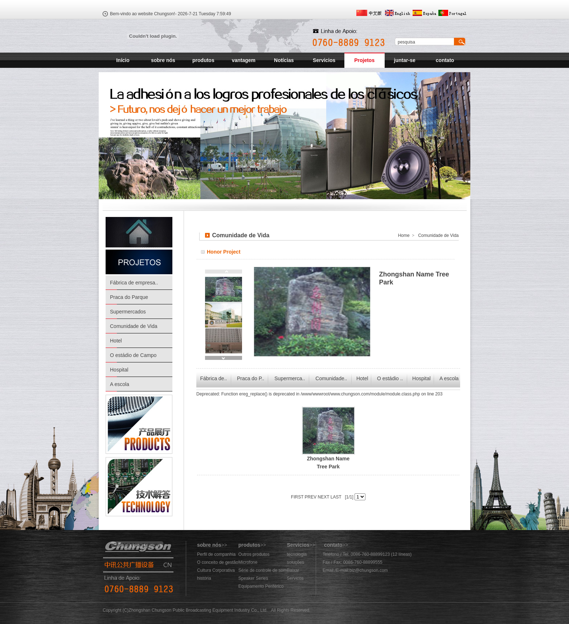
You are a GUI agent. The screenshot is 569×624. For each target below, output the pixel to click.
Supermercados (128, 312)
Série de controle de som (262, 570)
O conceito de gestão (217, 562)
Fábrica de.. (213, 378)
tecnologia (297, 554)
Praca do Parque (129, 297)
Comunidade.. (331, 378)
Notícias (284, 60)
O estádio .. (390, 378)
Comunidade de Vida (133, 326)
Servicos (295, 578)
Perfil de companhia (216, 554)
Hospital (119, 370)
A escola (119, 384)
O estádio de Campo (133, 355)
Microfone (248, 562)
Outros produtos (254, 554)
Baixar (293, 570)
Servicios (324, 60)
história (204, 578)
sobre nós (163, 60)
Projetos (364, 60)
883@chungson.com (343, 578)
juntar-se (405, 60)
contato (445, 60)
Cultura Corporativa (216, 570)
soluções (295, 562)
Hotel (116, 341)
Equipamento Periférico (261, 586)
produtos (203, 60)
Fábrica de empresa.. (134, 283)
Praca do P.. (250, 378)
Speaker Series (253, 578)
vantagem (243, 60)
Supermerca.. (289, 378)
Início (123, 60)
